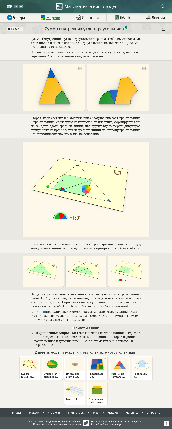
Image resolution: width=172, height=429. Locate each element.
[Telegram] (21, 7)
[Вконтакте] (16, 7)
